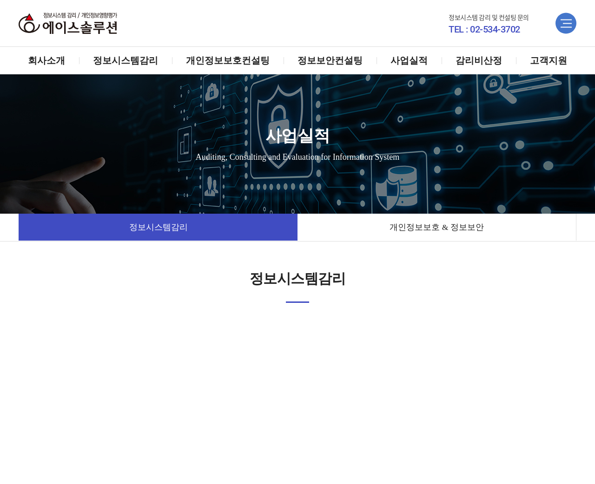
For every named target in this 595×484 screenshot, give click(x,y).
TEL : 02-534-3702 (484, 29)
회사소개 (46, 60)
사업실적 (409, 60)
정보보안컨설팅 (330, 60)
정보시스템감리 (125, 60)
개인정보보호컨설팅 (228, 60)
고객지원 (548, 60)
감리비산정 (479, 60)
